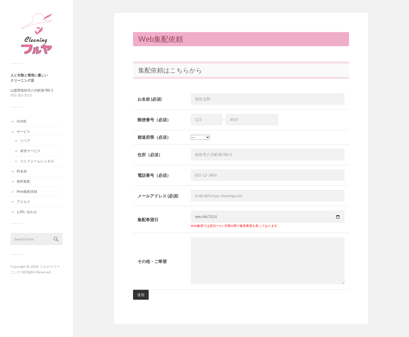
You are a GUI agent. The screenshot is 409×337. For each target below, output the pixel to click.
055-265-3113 (20, 95)
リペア (25, 141)
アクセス (23, 202)
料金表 (22, 171)
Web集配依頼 (27, 191)
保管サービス (30, 151)
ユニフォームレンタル (37, 161)
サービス (23, 131)
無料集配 (23, 181)
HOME (22, 121)
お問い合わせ (27, 212)
